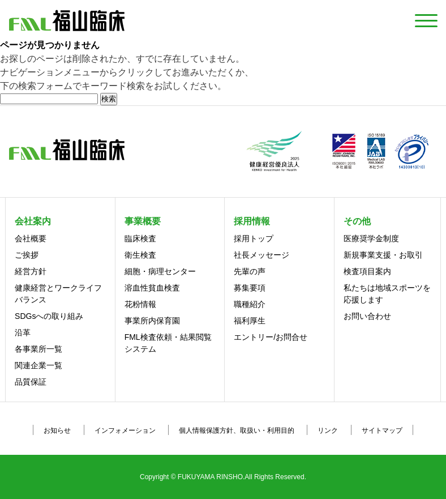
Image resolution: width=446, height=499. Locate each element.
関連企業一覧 (38, 365)
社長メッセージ (261, 254)
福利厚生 (249, 320)
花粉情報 (140, 304)
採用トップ (253, 238)
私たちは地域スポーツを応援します (387, 293)
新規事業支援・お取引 (383, 254)
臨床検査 (140, 238)
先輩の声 (249, 271)
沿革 (23, 332)
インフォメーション (125, 430)
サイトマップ (382, 430)
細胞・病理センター (160, 271)
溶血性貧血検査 (152, 287)
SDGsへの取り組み (49, 316)
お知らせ (57, 430)
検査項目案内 (367, 271)
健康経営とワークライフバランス (58, 293)
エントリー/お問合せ (270, 337)
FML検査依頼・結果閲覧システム (168, 342)
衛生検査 (140, 254)
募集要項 (249, 287)
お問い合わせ (367, 316)
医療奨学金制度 (371, 238)
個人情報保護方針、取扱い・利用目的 (236, 430)
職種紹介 (249, 304)
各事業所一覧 (38, 348)
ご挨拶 (26, 254)
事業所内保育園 (152, 320)
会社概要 (30, 238)
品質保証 (30, 381)
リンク (328, 430)
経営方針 (30, 271)
